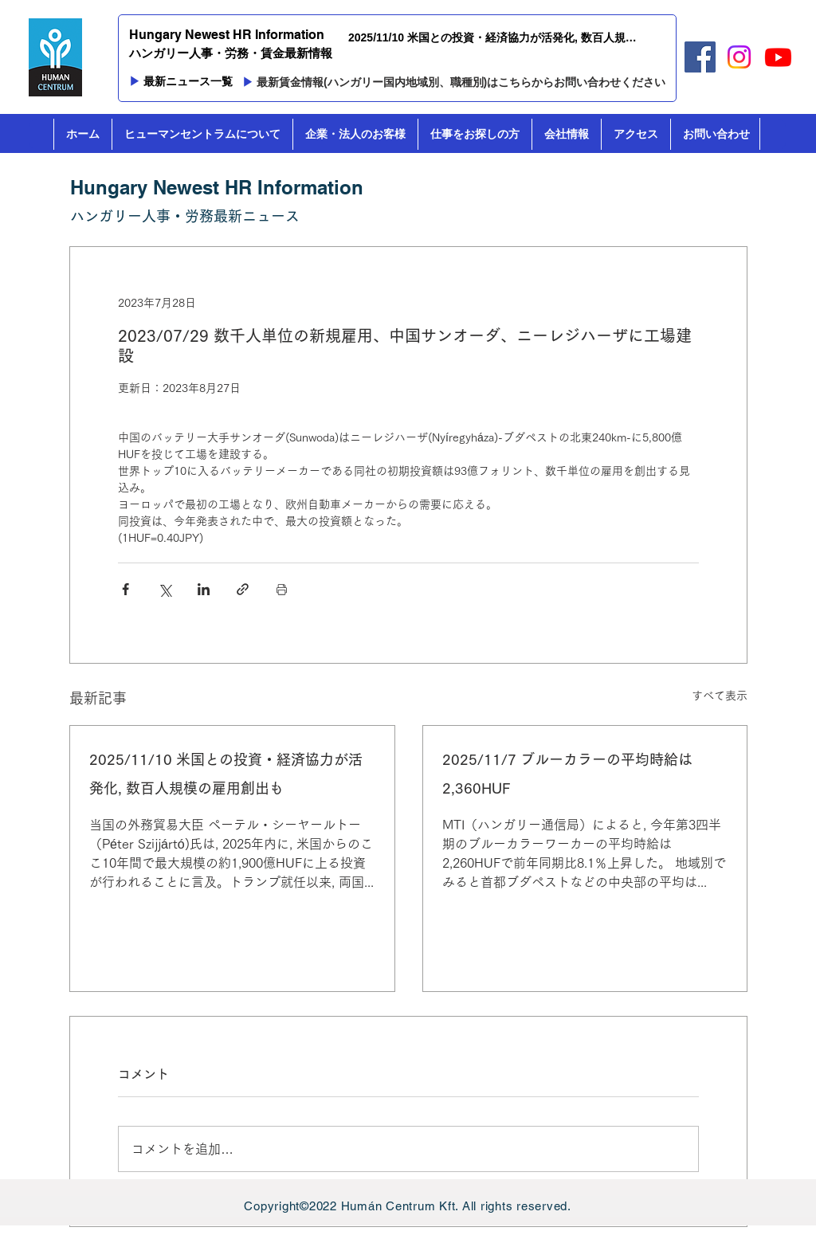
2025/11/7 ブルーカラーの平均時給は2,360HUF (567, 773)
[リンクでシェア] (242, 589)
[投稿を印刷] (281, 589)
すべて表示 (719, 695)
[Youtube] (778, 57)
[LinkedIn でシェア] (203, 589)
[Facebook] (700, 57)
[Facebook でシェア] (125, 589)
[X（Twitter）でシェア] (164, 589)
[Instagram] (739, 57)
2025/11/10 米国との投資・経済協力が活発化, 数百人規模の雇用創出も (226, 773)
